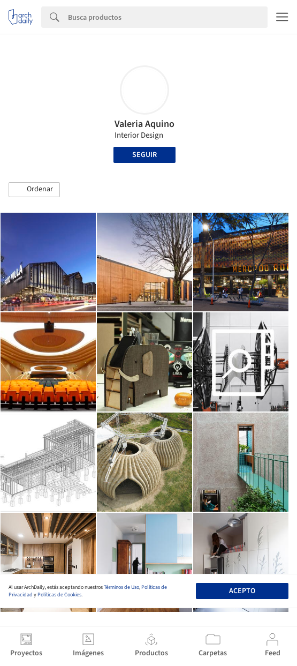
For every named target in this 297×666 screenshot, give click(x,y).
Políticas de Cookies (59, 594)
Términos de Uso (121, 587)
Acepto (242, 591)
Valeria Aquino (144, 124)
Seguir (144, 154)
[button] (34, 189)
